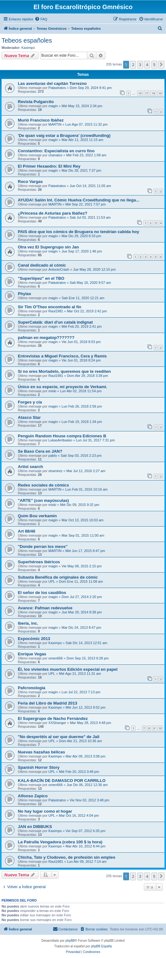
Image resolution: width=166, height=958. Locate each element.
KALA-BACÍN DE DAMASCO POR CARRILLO (62, 780)
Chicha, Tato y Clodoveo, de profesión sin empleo (66, 857)
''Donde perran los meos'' (43, 546)
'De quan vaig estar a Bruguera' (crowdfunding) (64, 135)
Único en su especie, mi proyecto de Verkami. (62, 386)
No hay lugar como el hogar (45, 811)
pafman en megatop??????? (46, 337)
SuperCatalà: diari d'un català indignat (55, 322)
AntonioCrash (58, 269)
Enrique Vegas (32, 654)
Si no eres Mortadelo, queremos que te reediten (64, 371)
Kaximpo (28, 47)
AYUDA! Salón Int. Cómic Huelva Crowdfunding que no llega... (78, 200)
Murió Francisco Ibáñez (41, 120)
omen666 (55, 658)
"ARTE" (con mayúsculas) (43, 500)
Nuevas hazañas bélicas (41, 752)
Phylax (24, 293)
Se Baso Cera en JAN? (40, 451)
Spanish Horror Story (38, 767)
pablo (52, 455)
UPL (51, 581)
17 (146, 93)
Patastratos (57, 88)
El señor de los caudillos (42, 592)
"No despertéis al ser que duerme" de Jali (58, 736)
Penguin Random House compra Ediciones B (62, 436)
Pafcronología (31, 687)
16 (140, 93)
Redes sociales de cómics (43, 485)
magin (53, 106)
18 (153, 93)
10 (160, 728)
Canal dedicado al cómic (42, 265)
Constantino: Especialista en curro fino (56, 150)
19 (160, 93)
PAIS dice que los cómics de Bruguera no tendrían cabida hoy (78, 231)
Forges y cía (30, 402)
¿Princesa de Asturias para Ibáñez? (52, 213)
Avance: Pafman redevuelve (45, 608)
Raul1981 (55, 311)
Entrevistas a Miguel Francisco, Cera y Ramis (62, 356)
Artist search (30, 466)
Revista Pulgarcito (36, 101)
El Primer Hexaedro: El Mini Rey (49, 166)
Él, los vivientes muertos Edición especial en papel (68, 669)
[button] (161, 64)
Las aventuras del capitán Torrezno (52, 83)
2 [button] (133, 64)
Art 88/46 (26, 531)
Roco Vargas (30, 181)
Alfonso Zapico (33, 796)
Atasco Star (29, 417)
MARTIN (55, 124)
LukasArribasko (60, 440)
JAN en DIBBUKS (35, 826)
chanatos (55, 155)
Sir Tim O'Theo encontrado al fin (49, 307)
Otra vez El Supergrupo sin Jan (48, 247)
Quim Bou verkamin (37, 515)
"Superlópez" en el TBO (41, 278)
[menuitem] (41, 19)
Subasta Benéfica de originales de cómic (58, 577)
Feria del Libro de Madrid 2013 (47, 703)
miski (52, 391)
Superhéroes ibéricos (39, 562)
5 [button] (154, 64)
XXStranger (57, 723)
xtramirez (55, 471)
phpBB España (101, 946)
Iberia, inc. (28, 623)
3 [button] (140, 64)
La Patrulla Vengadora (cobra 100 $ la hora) (60, 842)
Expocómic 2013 (34, 638)
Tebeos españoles (27, 40)
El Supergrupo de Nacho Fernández (53, 718)
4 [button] (147, 64)
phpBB (70, 940)
